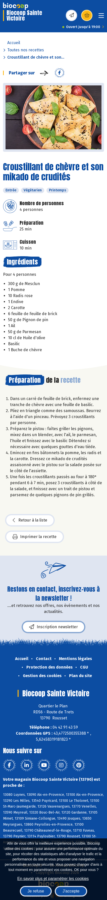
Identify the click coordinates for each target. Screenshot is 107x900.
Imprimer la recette (35, 536)
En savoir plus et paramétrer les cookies (53, 878)
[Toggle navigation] (101, 17)
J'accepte (71, 891)
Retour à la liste (30, 520)
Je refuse (36, 891)
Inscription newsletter (53, 626)
